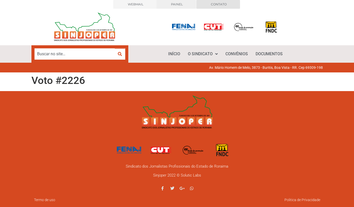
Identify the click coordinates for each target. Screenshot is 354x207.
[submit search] (120, 54)
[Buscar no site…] (75, 54)
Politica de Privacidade (302, 200)
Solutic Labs (191, 175)
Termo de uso (44, 200)
